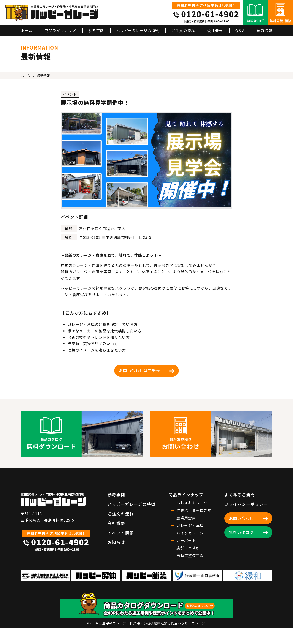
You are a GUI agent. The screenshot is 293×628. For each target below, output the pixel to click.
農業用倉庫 (186, 518)
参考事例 (96, 30)
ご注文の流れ (183, 30)
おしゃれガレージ (192, 502)
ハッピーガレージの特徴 (137, 30)
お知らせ (116, 542)
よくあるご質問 (239, 495)
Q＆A (239, 30)
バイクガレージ (190, 533)
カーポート (186, 540)
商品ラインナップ (60, 30)
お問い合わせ (241, 518)
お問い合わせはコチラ (139, 370)
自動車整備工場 (190, 555)
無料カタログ (241, 532)
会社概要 (215, 30)
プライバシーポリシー (246, 504)
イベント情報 (121, 533)
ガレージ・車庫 (190, 525)
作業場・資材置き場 (194, 510)
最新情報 (264, 30)
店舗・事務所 (188, 548)
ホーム (26, 30)
